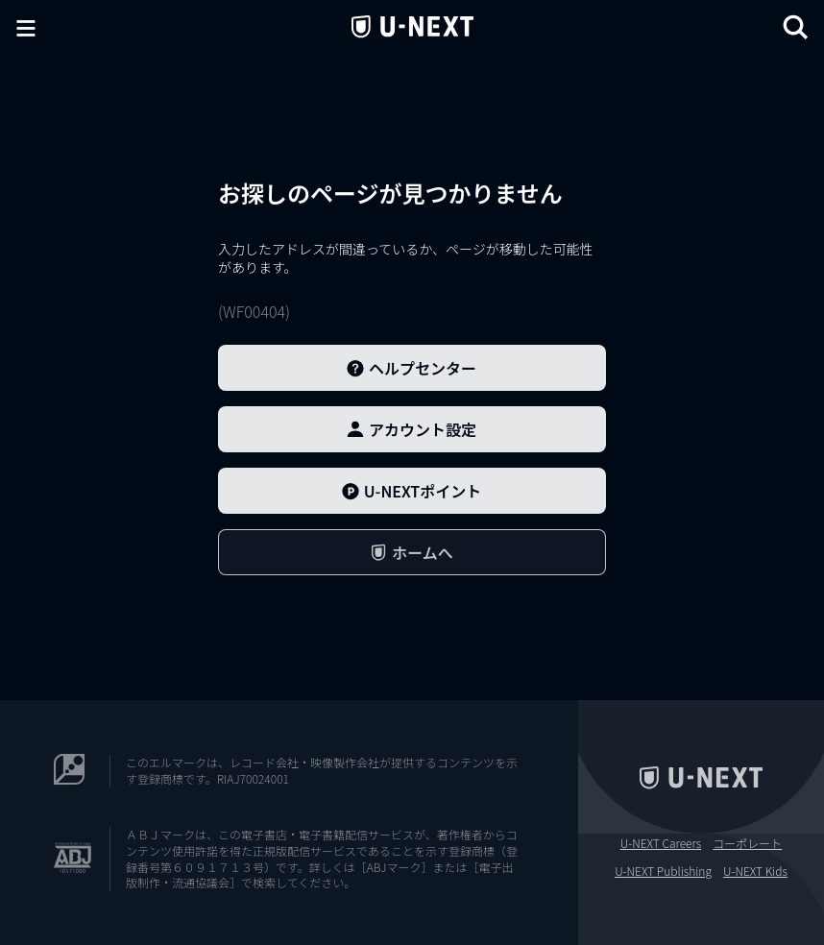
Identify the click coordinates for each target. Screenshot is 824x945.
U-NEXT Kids (755, 871)
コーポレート (747, 843)
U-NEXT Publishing (663, 871)
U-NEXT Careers (661, 843)
